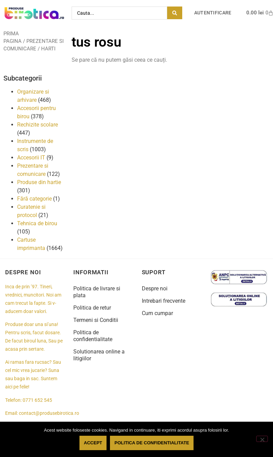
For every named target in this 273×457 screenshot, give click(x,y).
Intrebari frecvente (163, 301)
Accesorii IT (31, 157)
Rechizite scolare (37, 124)
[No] (262, 439)
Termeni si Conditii (95, 320)
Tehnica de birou (37, 223)
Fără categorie (34, 198)
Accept (93, 442)
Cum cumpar (157, 313)
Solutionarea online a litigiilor (99, 355)
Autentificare (213, 13)
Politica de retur (92, 307)
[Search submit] (174, 13)
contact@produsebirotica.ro (49, 413)
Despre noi (154, 288)
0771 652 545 (37, 400)
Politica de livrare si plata (96, 292)
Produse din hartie (39, 182)
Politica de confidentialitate (92, 335)
